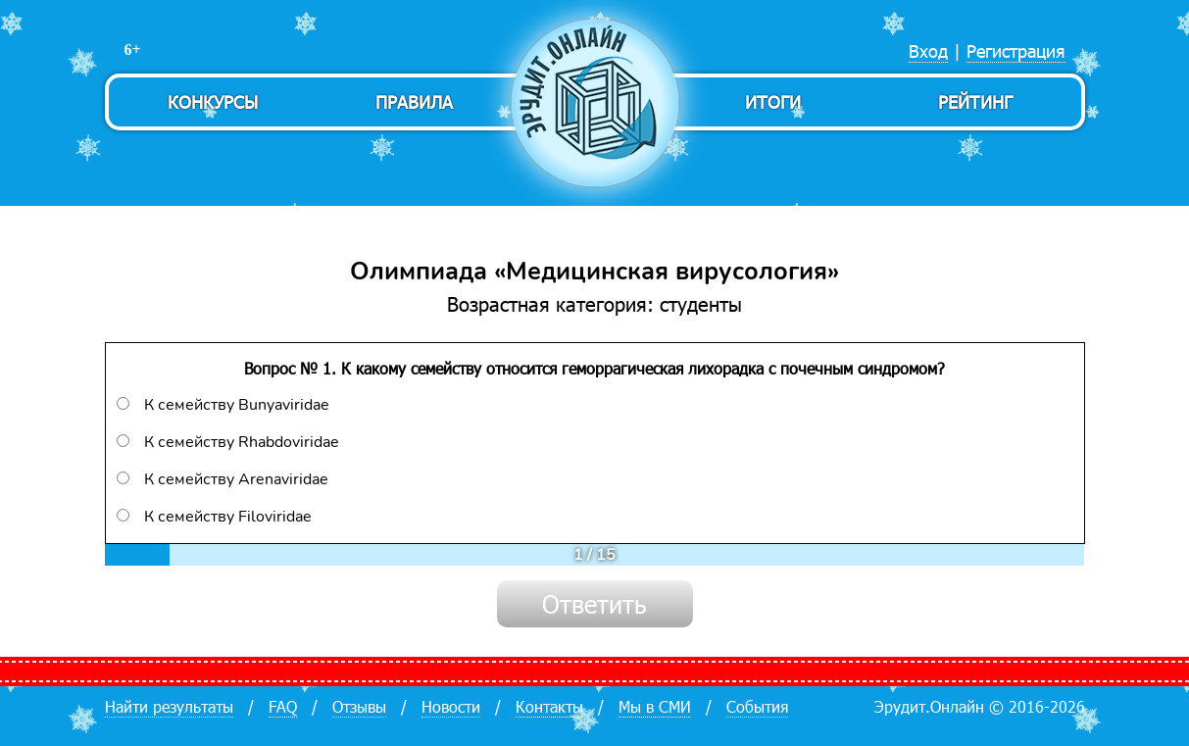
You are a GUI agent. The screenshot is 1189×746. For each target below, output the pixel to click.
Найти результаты (169, 706)
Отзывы (359, 706)
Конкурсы (213, 101)
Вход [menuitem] (928, 50)
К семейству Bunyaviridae (223, 405)
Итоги (773, 101)
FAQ (283, 706)
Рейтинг (975, 101)
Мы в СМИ (655, 706)
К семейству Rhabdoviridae (228, 442)
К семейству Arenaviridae (222, 479)
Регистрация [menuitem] (1015, 50)
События (757, 706)
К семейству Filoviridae (214, 516)
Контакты (549, 706)
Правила (414, 101)
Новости (450, 706)
